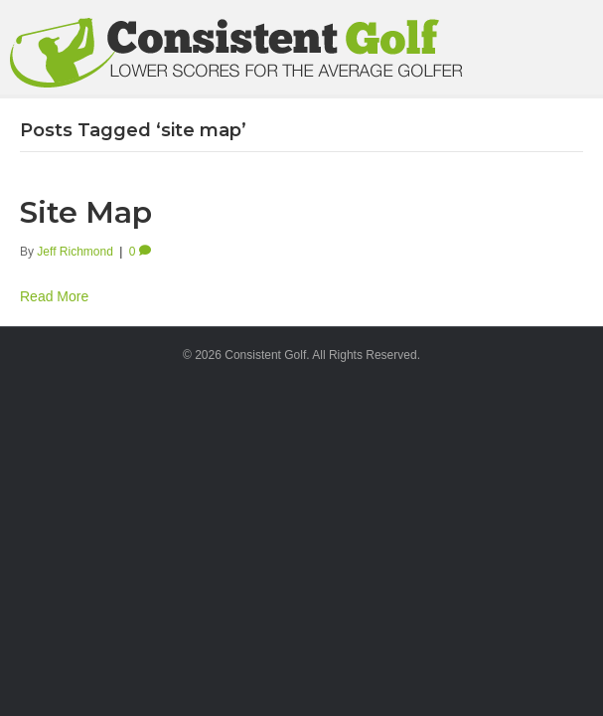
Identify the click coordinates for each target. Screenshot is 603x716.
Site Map (86, 212)
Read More (54, 296)
